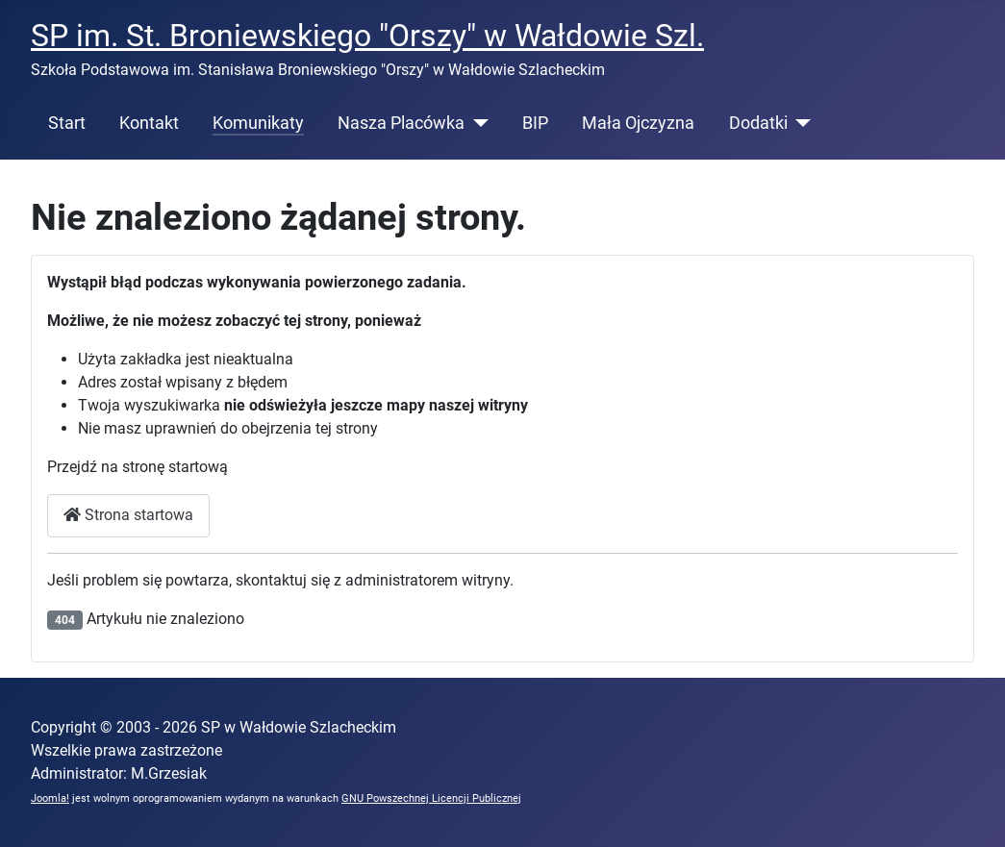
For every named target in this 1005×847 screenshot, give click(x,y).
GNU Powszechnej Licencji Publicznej (431, 798)
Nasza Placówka (401, 123)
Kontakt (149, 123)
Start (67, 123)
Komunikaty (258, 123)
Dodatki (758, 123)
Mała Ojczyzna (638, 123)
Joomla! (50, 798)
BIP (535, 123)
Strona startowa (128, 515)
